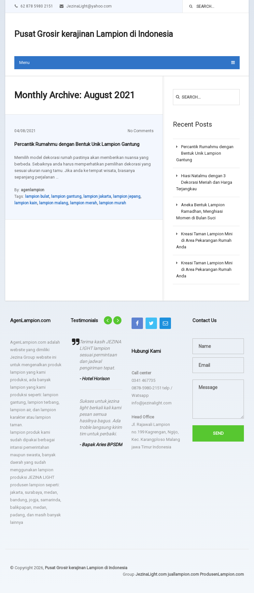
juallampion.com (183, 574)
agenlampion (32, 190)
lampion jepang (126, 196)
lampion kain (25, 203)
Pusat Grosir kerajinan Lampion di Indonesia (93, 34)
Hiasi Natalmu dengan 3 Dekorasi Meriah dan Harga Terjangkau (204, 182)
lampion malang (53, 203)
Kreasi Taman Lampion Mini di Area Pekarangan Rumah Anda (204, 240)
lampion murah (112, 203)
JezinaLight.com (151, 574)
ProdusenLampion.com (222, 574)
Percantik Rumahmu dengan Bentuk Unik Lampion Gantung (76, 144)
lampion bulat (37, 196)
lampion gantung (66, 196)
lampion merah (83, 203)
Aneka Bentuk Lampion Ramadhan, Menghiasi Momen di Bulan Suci (200, 211)
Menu (24, 62)
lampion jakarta (97, 196)
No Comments (141, 131)
